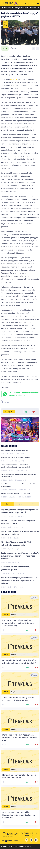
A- (34, 48)
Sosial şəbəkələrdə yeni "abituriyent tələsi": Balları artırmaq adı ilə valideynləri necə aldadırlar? (20, 556)
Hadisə (10, 516)
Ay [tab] (33, 504)
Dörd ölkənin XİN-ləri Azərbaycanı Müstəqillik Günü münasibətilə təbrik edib (19, 737)
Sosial (4, 48)
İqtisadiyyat (13, 489)
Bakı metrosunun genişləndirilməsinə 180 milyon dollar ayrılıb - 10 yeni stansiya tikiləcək (19, 580)
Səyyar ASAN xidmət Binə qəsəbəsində (14, 450)
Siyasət (11, 470)
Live (16, 841)
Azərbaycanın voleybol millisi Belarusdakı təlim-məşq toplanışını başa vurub (18, 815)
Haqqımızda (7, 841)
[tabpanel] (20, 548)
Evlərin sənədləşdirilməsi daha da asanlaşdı (15, 493)
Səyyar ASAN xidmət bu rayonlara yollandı (15, 457)
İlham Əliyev (6, 402)
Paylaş (8, 411)
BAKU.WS (14, 79)
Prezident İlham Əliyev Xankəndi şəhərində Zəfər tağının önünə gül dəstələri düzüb (18, 623)
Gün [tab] (7, 504)
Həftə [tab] (20, 504)
